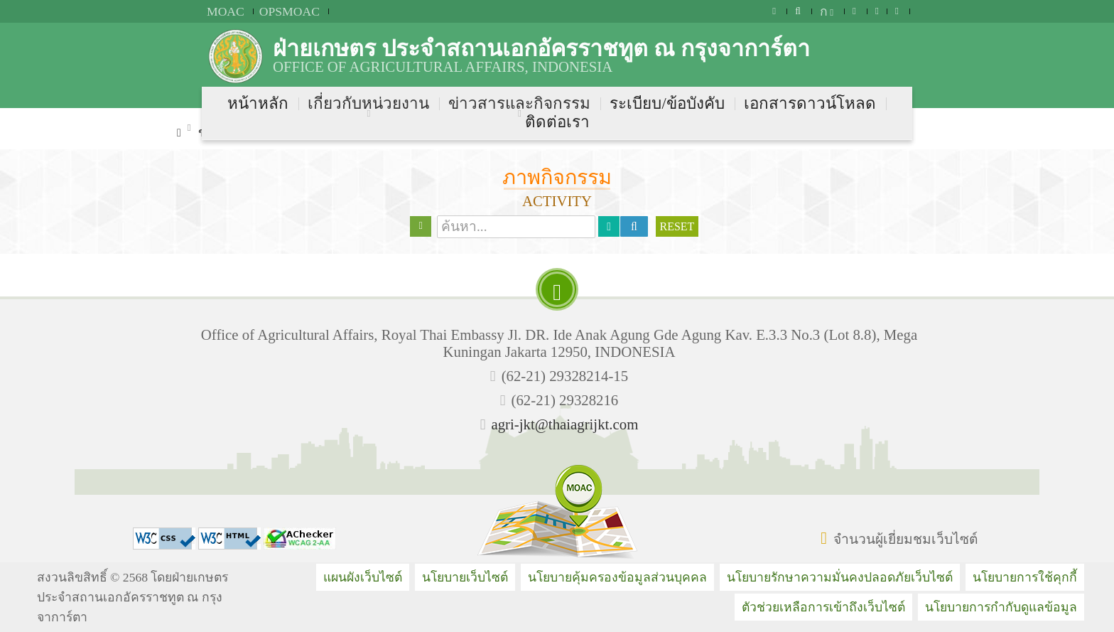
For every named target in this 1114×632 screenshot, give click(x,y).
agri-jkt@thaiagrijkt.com (564, 424)
